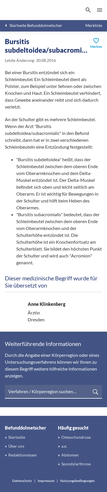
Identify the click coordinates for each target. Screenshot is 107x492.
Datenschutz (22, 481)
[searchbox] (53, 392)
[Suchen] (88, 10)
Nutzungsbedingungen (77, 481)
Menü (99, 10)
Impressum (46, 481)
